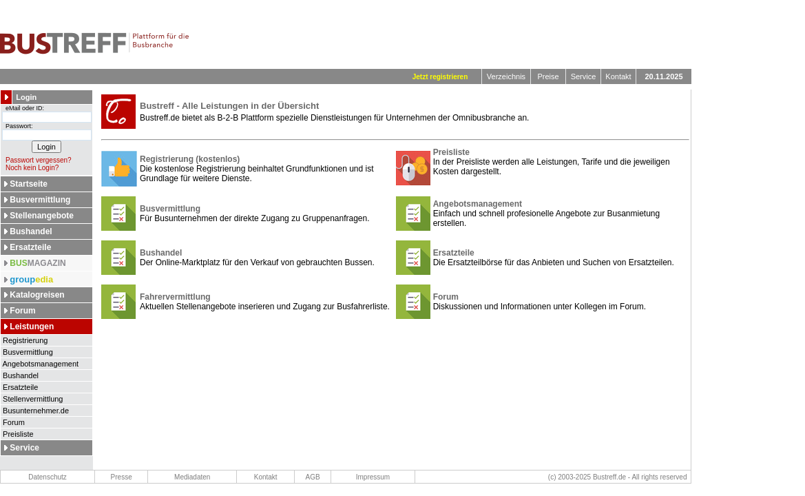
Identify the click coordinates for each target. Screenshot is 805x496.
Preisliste (17, 434)
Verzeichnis (506, 76)
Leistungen (32, 326)
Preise (547, 76)
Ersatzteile (30, 247)
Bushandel (31, 231)
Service (583, 76)
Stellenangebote (42, 215)
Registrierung (24, 340)
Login (26, 97)
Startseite (29, 184)
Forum (22, 311)
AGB (313, 477)
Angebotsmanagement (40, 364)
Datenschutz (47, 477)
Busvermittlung (40, 200)
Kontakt (618, 76)
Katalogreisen (37, 295)
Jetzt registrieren (440, 77)
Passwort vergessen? (36, 160)
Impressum (373, 477)
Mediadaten (192, 477)
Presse (121, 477)
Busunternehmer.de (35, 410)
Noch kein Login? (30, 168)
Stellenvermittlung (32, 399)
